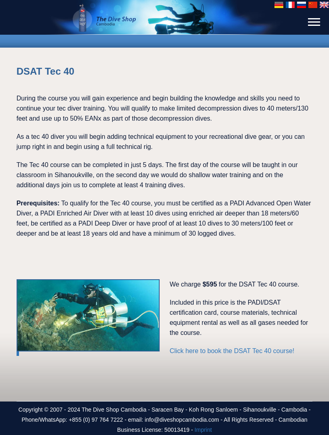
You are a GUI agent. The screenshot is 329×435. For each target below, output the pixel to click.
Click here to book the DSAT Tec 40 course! (232, 350)
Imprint (203, 430)
